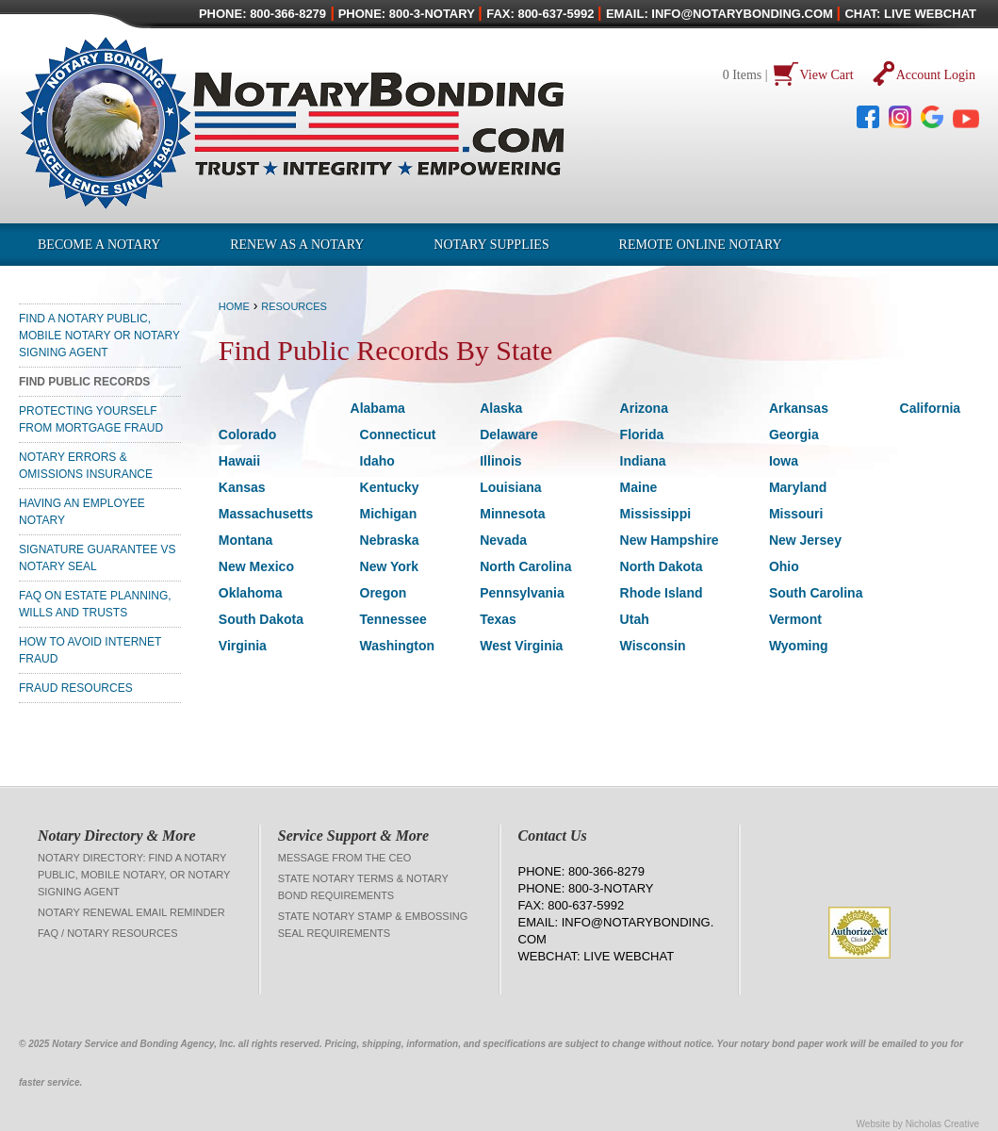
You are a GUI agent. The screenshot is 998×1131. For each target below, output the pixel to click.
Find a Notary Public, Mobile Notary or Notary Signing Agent (99, 335)
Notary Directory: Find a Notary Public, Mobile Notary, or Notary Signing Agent (134, 874)
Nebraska (389, 540)
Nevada (503, 540)
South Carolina (816, 592)
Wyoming (798, 645)
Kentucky (389, 487)
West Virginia (521, 645)
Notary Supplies (491, 245)
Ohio (784, 566)
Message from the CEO (345, 857)
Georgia (794, 434)
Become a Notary (99, 245)
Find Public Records (84, 381)
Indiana (643, 460)
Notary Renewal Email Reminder (131, 912)
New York (389, 566)
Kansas (242, 487)
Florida (642, 434)
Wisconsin (653, 645)
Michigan (388, 513)
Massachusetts (266, 513)
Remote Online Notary (700, 245)
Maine (639, 487)
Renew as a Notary (297, 245)
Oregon (383, 592)
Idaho (377, 460)
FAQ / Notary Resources (108, 933)
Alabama (378, 408)
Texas (498, 619)
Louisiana (510, 487)
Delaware (508, 434)
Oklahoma (251, 592)
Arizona (644, 408)
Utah (634, 619)
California (930, 408)
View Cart (827, 75)
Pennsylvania (522, 592)
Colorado (247, 434)
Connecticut (398, 434)
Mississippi (655, 513)
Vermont (795, 619)
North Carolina (525, 566)
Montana (246, 540)
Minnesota (512, 513)
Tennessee (393, 619)
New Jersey (805, 540)
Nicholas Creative (942, 1124)
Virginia (243, 645)
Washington (397, 645)
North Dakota (661, 566)
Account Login (935, 75)
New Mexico (256, 566)
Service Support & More (353, 836)
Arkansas (798, 408)
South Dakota (261, 619)
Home (234, 306)
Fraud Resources (76, 688)
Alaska (501, 408)
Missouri (796, 513)
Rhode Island (661, 592)
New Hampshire (669, 540)
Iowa (783, 460)
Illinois (500, 460)
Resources (294, 306)
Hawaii (239, 460)
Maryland (797, 487)
